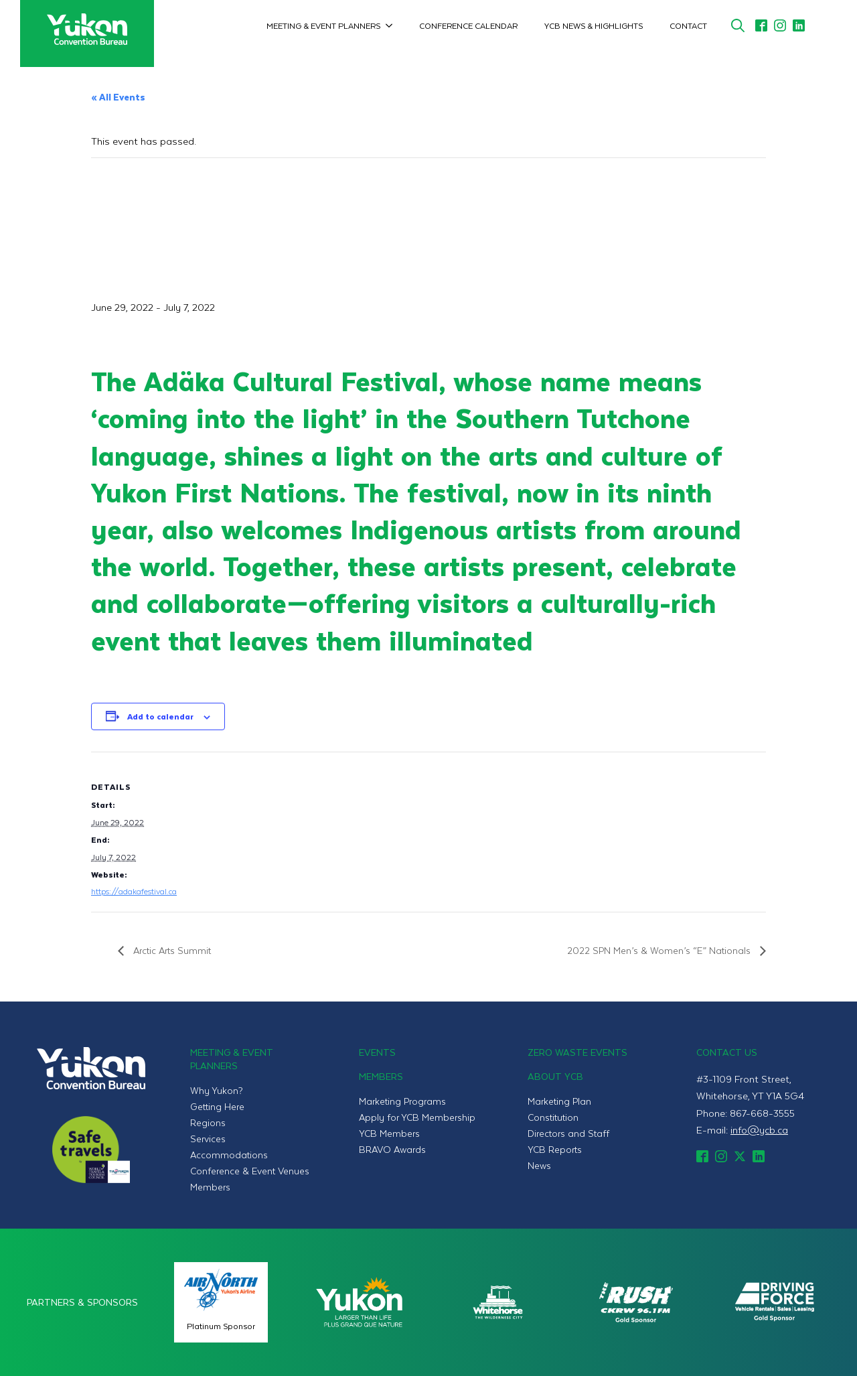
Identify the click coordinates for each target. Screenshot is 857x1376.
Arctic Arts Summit (171, 950)
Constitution (553, 1117)
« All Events (118, 97)
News (539, 1165)
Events (377, 1052)
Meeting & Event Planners (323, 25)
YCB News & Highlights (593, 25)
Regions (208, 1122)
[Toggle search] (737, 25)
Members (210, 1186)
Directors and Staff (568, 1133)
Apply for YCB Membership (417, 1117)
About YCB (555, 1076)
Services (208, 1138)
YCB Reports (555, 1149)
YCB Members (389, 1133)
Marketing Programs (402, 1101)
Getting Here (217, 1106)
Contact (688, 25)
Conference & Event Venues (249, 1170)
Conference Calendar (468, 25)
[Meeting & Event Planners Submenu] (393, 25)
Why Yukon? (216, 1090)
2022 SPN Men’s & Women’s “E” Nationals (660, 950)
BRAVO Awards (392, 1149)
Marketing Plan (559, 1101)
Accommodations (229, 1154)
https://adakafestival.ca (134, 891)
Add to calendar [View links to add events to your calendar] (160, 716)
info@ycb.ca (759, 1129)
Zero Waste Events (577, 1052)
